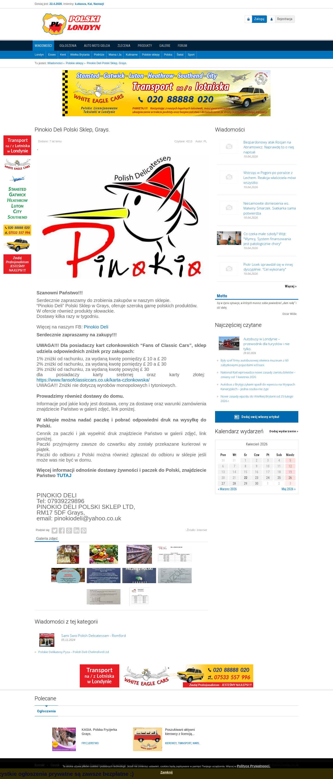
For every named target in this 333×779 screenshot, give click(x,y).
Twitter (54, 530)
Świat (180, 54)
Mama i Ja (115, 54)
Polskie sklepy (151, 54)
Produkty (145, 46)
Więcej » (290, 286)
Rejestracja (284, 19)
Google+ (69, 530)
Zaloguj (259, 19)
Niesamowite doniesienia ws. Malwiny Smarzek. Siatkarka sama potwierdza (270, 208)
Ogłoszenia (68, 46)
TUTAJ (64, 475)
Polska (168, 54)
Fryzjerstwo (90, 743)
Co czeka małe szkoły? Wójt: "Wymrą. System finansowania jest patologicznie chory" (267, 238)
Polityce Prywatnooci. (253, 766)
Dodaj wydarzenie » (283, 431)
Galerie (164, 46)
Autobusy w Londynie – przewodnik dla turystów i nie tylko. (267, 344)
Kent (63, 54)
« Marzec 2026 (227, 489)
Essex (52, 54)
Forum (182, 46)
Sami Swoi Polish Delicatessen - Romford (93, 635)
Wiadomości (43, 46)
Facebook (61, 530)
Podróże (99, 54)
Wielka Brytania (79, 54)
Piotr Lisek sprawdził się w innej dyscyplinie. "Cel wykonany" (268, 267)
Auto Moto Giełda (97, 46)
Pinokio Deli (96, 326)
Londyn (39, 54)
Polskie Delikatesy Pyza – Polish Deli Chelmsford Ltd (73, 652)
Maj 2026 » (289, 489)
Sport (191, 54)
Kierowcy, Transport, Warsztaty (183, 743)
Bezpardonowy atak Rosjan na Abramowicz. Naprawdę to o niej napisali (269, 147)
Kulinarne (132, 54)
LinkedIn (76, 530)
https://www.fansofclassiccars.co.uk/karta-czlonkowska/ (93, 379)
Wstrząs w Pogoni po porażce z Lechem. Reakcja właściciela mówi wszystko (270, 177)
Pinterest (83, 530)
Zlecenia (123, 46)
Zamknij (166, 772)
